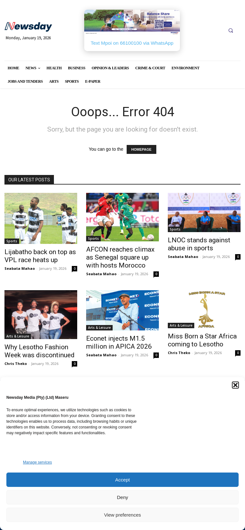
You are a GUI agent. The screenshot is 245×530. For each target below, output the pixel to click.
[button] (235, 385)
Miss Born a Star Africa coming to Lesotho (202, 340)
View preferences (122, 515)
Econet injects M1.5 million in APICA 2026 (119, 342)
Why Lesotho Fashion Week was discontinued (39, 351)
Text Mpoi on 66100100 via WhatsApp (132, 43)
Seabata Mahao (19, 268)
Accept (122, 479)
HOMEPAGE (141, 149)
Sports (11, 241)
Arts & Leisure (17, 336)
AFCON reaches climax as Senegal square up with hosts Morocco (120, 257)
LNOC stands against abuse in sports (199, 244)
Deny (122, 497)
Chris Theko (15, 363)
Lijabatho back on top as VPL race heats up (40, 256)
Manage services (37, 462)
